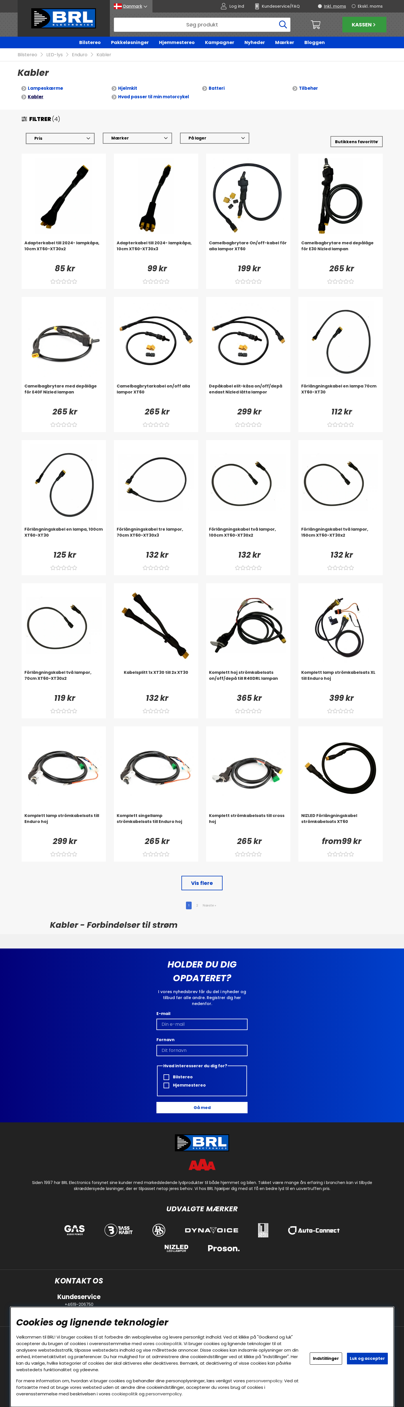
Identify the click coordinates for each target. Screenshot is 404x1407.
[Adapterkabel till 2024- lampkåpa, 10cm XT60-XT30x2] (64, 251)
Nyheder (254, 42)
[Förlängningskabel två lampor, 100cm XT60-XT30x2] (248, 538)
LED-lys (54, 55)
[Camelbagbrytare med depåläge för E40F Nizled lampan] (64, 394)
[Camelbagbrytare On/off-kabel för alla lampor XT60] (248, 251)
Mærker (284, 42)
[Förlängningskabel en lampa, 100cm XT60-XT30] (64, 538)
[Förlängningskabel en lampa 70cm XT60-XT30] (340, 394)
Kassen (364, 24)
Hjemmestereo (177, 42)
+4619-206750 (79, 1304)
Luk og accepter (367, 1358)
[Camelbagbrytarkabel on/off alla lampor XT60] (156, 394)
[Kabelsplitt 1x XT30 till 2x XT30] (156, 681)
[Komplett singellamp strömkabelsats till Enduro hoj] (156, 824)
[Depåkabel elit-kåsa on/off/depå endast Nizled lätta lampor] (248, 394)
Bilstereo (90, 42)
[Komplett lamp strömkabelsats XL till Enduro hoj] (340, 681)
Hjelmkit (127, 88)
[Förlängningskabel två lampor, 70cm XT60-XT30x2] (64, 681)
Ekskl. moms (370, 6)
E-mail (163, 1013)
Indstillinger (326, 1358)
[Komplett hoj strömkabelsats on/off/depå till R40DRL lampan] (248, 681)
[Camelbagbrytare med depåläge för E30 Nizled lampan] (340, 251)
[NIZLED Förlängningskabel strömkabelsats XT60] (340, 824)
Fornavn (165, 1040)
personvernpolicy (264, 1381)
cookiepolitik (169, 1343)
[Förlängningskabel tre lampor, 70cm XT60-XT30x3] (156, 538)
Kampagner (219, 42)
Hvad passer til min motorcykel (153, 97)
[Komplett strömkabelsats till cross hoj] (248, 824)
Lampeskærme (45, 88)
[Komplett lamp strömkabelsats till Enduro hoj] (64, 824)
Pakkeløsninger (130, 42)
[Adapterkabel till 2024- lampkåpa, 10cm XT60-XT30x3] (156, 251)
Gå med (202, 1107)
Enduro (79, 55)
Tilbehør (308, 88)
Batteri (217, 88)
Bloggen (314, 42)
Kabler (104, 55)
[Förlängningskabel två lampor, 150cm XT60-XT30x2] (340, 538)
